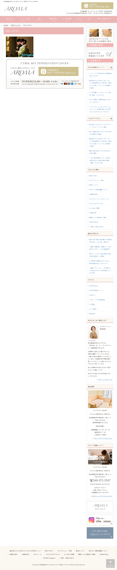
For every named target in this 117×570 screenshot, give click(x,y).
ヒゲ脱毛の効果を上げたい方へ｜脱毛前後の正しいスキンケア (100, 262)
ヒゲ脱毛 (92, 304)
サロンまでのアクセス (96, 203)
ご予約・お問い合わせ (96, 227)
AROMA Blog (93, 222)
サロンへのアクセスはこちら (103, 438)
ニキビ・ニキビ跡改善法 (97, 300)
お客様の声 (93, 213)
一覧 (110, 67)
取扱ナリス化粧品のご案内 (97, 217)
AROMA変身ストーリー (96, 290)
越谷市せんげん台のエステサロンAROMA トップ (25, 551)
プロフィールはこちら (105, 379)
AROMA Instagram (49, 558)
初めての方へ (93, 176)
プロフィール (37, 554)
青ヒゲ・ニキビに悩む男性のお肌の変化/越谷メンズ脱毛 (100, 255)
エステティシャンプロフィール (99, 199)
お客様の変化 (93, 194)
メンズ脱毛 (93, 309)
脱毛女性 (92, 313)
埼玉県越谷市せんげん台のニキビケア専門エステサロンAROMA (56, 565)
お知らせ (92, 295)
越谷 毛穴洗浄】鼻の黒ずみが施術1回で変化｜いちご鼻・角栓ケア (100, 240)
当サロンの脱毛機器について (98, 189)
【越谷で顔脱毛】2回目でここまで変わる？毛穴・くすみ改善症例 (100, 248)
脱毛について (93, 185)
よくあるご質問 (94, 208)
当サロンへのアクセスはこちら (102, 496)
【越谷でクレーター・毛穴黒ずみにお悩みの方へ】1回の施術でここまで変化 (100, 270)
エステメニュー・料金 (96, 180)
